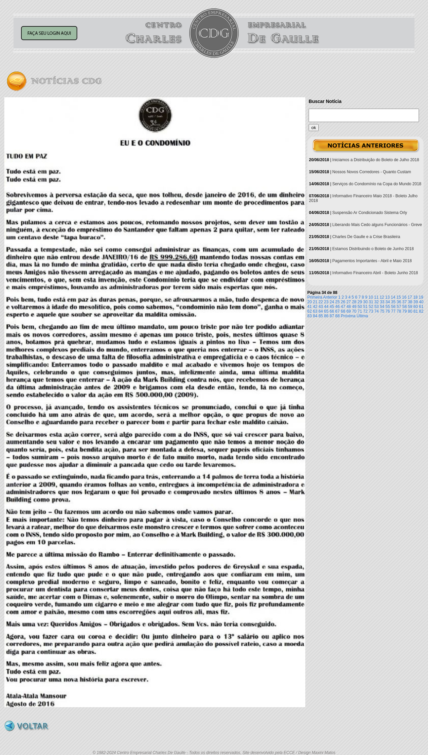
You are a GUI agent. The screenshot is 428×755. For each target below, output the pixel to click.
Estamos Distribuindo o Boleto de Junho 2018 (373, 248)
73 (371, 311)
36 (399, 302)
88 (337, 316)
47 (343, 306)
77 (393, 311)
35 (393, 302)
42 (315, 306)
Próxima (348, 316)
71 (359, 311)
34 (388, 302)
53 (376, 306)
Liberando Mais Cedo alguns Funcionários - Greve (377, 224)
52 (371, 306)
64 (320, 311)
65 (326, 311)
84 (315, 316)
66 (332, 311)
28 (354, 302)
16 (404, 297)
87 (332, 316)
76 (388, 311)
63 (315, 311)
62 (309, 311)
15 (399, 297)
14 (393, 297)
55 (388, 306)
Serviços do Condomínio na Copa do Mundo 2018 (376, 184)
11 (376, 297)
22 (320, 302)
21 (315, 302)
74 (376, 311)
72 (365, 311)
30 (365, 302)
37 (404, 302)
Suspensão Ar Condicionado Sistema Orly (369, 212)
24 (332, 302)
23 (326, 302)
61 (421, 306)
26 (343, 302)
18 (415, 297)
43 (320, 306)
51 (365, 306)
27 (348, 302)
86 (326, 316)
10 (370, 297)
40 (421, 302)
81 (415, 311)
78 (399, 311)
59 (410, 306)
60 (415, 306)
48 (348, 306)
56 (393, 306)
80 (410, 311)
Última (362, 316)
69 (348, 311)
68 (343, 311)
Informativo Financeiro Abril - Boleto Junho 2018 (375, 273)
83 (309, 316)
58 (404, 306)
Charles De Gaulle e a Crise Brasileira (366, 236)
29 (359, 302)
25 (337, 302)
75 (382, 311)
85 (320, 316)
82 (421, 311)
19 (421, 297)
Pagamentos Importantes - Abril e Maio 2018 (372, 260)
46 (337, 306)
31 (371, 302)
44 (326, 306)
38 (410, 302)
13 (387, 297)
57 (399, 306)
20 (309, 302)
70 (354, 311)
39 (415, 302)
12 (382, 297)
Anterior (330, 297)
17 (410, 297)
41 (309, 306)
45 (332, 306)
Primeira (314, 297)
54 (382, 306)
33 (382, 302)
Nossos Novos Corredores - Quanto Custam (371, 172)
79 (404, 311)
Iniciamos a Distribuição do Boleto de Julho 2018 (375, 159)
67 (337, 311)
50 (359, 306)
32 (376, 302)
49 (354, 306)
